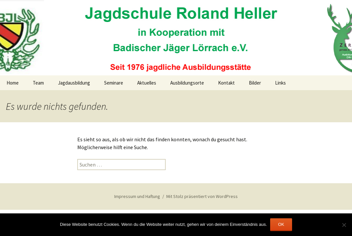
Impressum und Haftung (137, 196)
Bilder (255, 83)
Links (280, 83)
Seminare (113, 83)
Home (13, 83)
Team (38, 83)
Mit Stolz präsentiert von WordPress (202, 196)
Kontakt (226, 83)
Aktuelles (146, 83)
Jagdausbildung (74, 83)
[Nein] (344, 225)
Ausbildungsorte (187, 83)
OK (281, 224)
